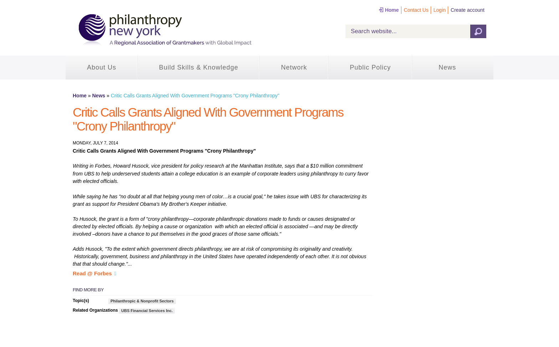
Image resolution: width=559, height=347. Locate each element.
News (447, 67)
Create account (467, 10)
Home (392, 10)
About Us (101, 67)
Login (440, 10)
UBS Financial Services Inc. (147, 310)
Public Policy (370, 67)
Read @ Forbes (92, 273)
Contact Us (416, 10)
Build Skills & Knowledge (198, 67)
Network (294, 67)
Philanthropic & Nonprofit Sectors (142, 301)
